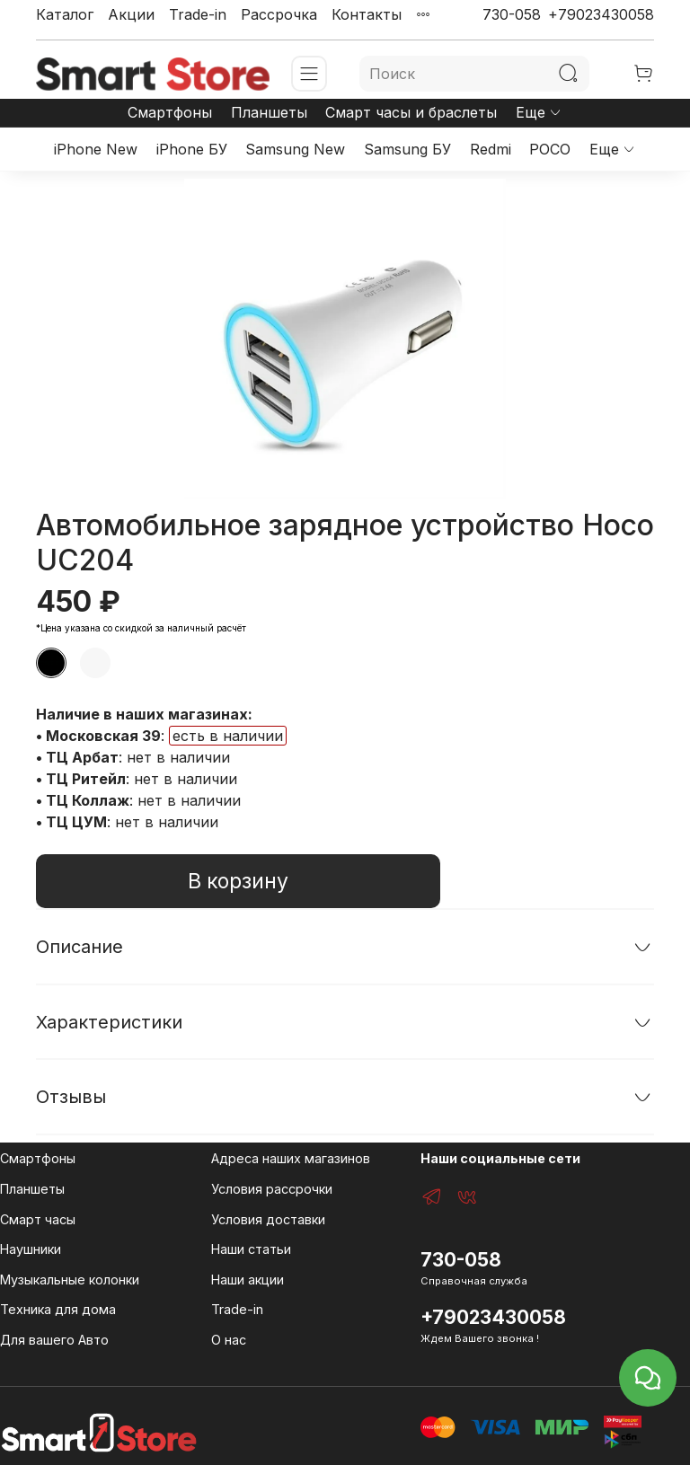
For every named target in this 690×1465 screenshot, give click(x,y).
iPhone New (95, 149)
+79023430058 (601, 14)
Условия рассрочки (271, 1188)
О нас (228, 1339)
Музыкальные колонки (69, 1279)
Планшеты (269, 112)
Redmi (490, 149)
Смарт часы (37, 1219)
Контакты (367, 14)
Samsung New (295, 149)
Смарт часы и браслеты (411, 112)
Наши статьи (251, 1249)
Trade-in (197, 14)
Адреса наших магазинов (290, 1158)
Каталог (64, 14)
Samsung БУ (407, 149)
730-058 (511, 14)
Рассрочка (279, 14)
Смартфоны (170, 112)
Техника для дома (58, 1309)
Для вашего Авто (54, 1339)
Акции (131, 14)
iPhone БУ (191, 149)
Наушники (30, 1249)
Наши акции (247, 1279)
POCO (550, 149)
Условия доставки (268, 1219)
